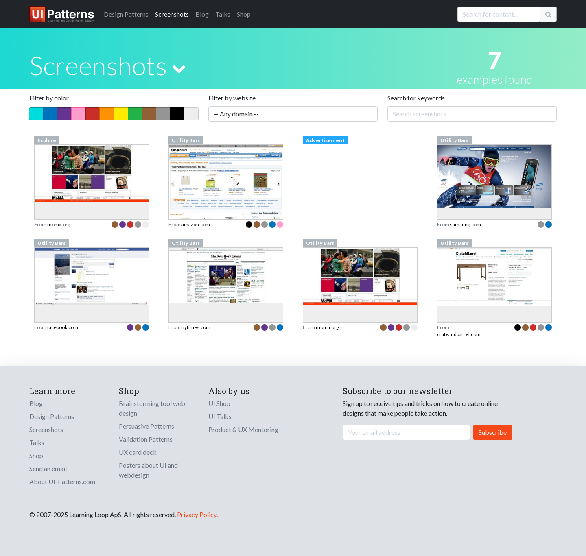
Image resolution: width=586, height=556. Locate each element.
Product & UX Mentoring (243, 429)
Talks (222, 14)
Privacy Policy (196, 514)
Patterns (126, 14)
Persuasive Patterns (146, 426)
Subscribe (493, 432)
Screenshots (172, 14)
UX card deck (138, 452)
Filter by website (232, 98)
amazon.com (195, 224)
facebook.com (62, 327)
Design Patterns (51, 416)
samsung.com (465, 224)
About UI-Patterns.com (62, 481)
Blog (202, 14)
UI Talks (220, 416)
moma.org (58, 224)
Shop (244, 14)
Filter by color (49, 98)
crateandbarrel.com (459, 334)
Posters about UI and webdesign (148, 470)
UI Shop (219, 403)
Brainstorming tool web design (152, 408)
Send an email (48, 468)
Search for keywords (416, 98)
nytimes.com (195, 327)
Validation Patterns (146, 439)
